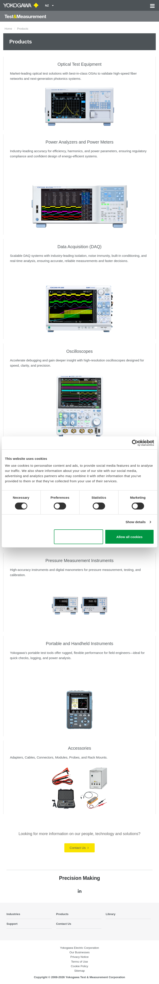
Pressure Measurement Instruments (79, 560)
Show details (136, 522)
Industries (13, 914)
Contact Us (79, 848)
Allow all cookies (129, 537)
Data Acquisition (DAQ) (79, 246)
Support (12, 923)
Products (62, 914)
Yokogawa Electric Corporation (79, 947)
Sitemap (79, 970)
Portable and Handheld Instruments (79, 643)
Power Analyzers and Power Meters (79, 142)
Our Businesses (79, 952)
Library (110, 914)
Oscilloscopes (79, 351)
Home (8, 28)
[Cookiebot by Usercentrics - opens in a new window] (135, 443)
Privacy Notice (79, 956)
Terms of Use (79, 961)
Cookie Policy (79, 966)
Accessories (79, 748)
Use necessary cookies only (78, 536)
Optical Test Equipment (79, 64)
